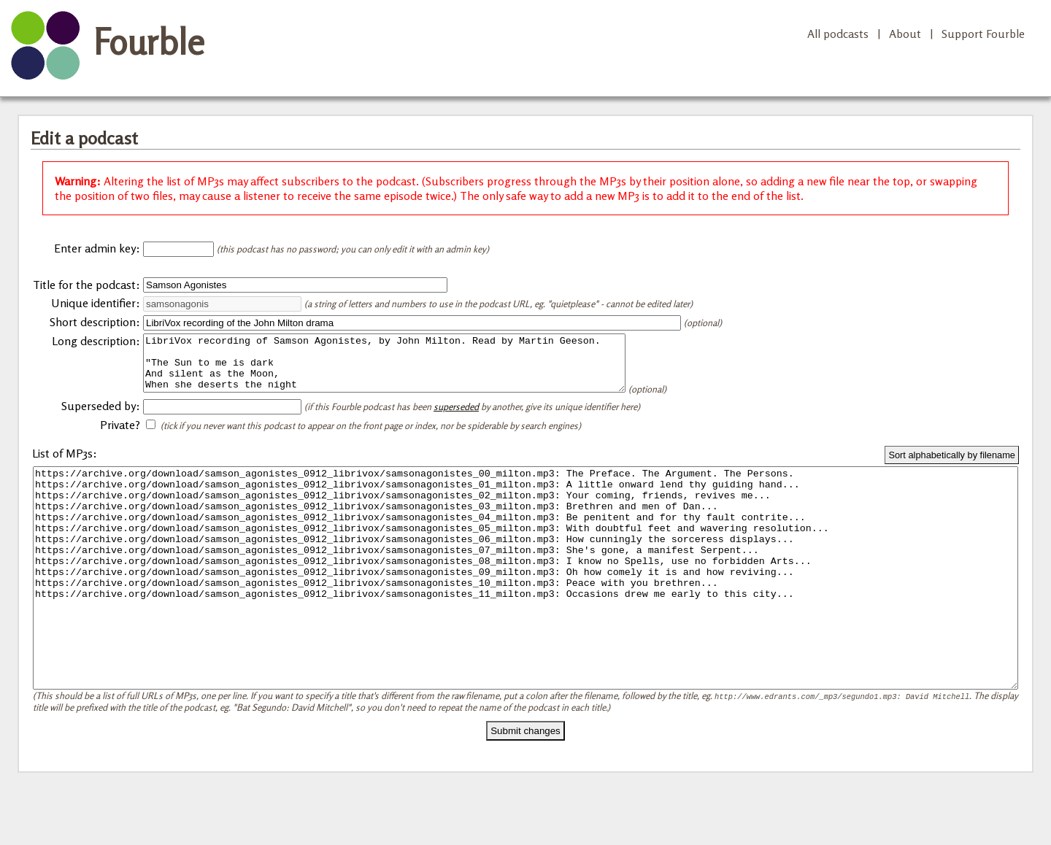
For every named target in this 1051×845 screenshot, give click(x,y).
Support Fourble (983, 33)
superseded (456, 417)
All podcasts (838, 33)
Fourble (148, 41)
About (905, 33)
